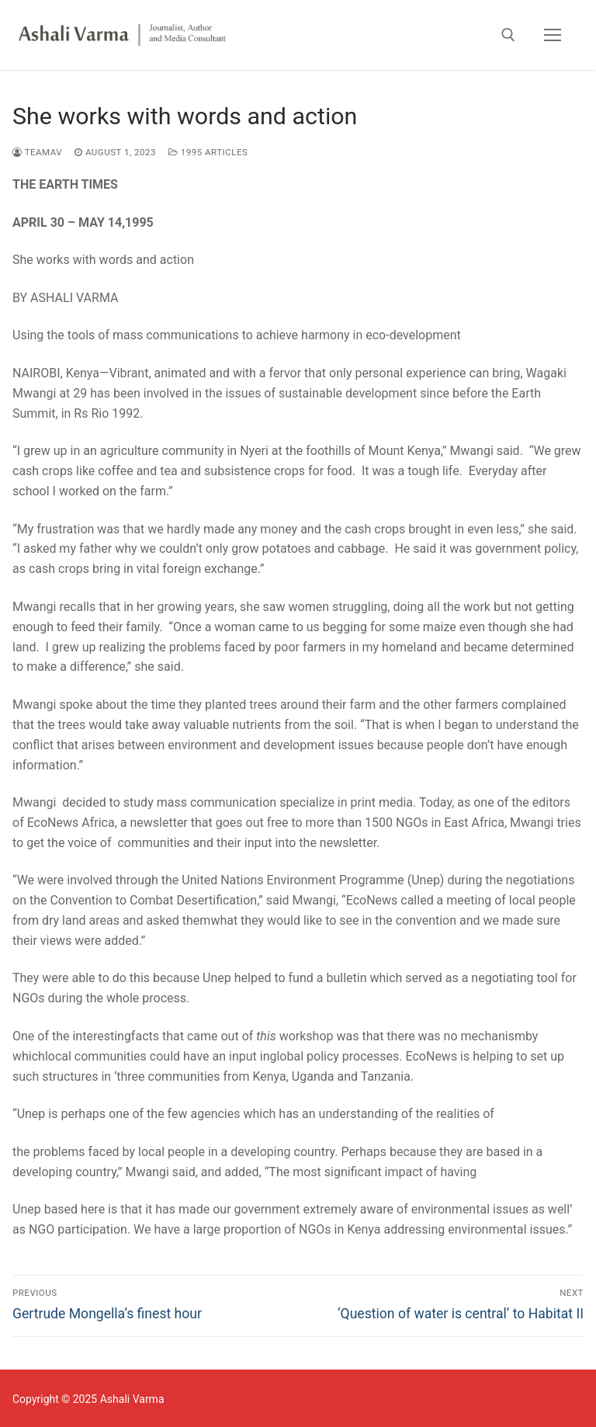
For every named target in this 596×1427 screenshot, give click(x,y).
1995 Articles (208, 152)
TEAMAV (37, 152)
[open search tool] (508, 35)
